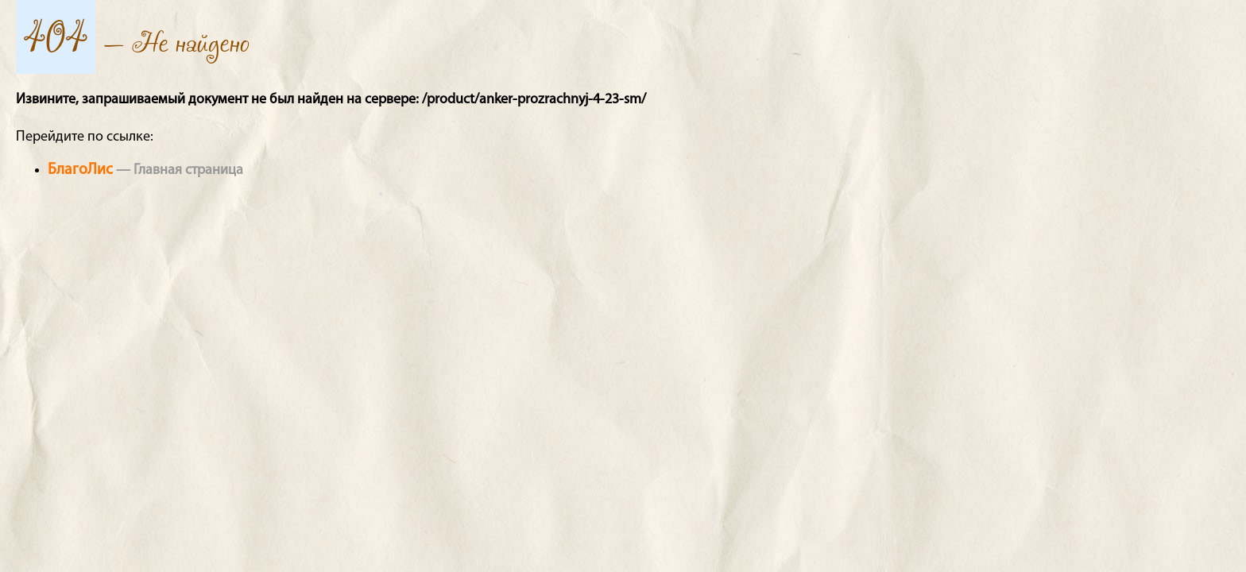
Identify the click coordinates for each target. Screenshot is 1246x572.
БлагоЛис (80, 170)
